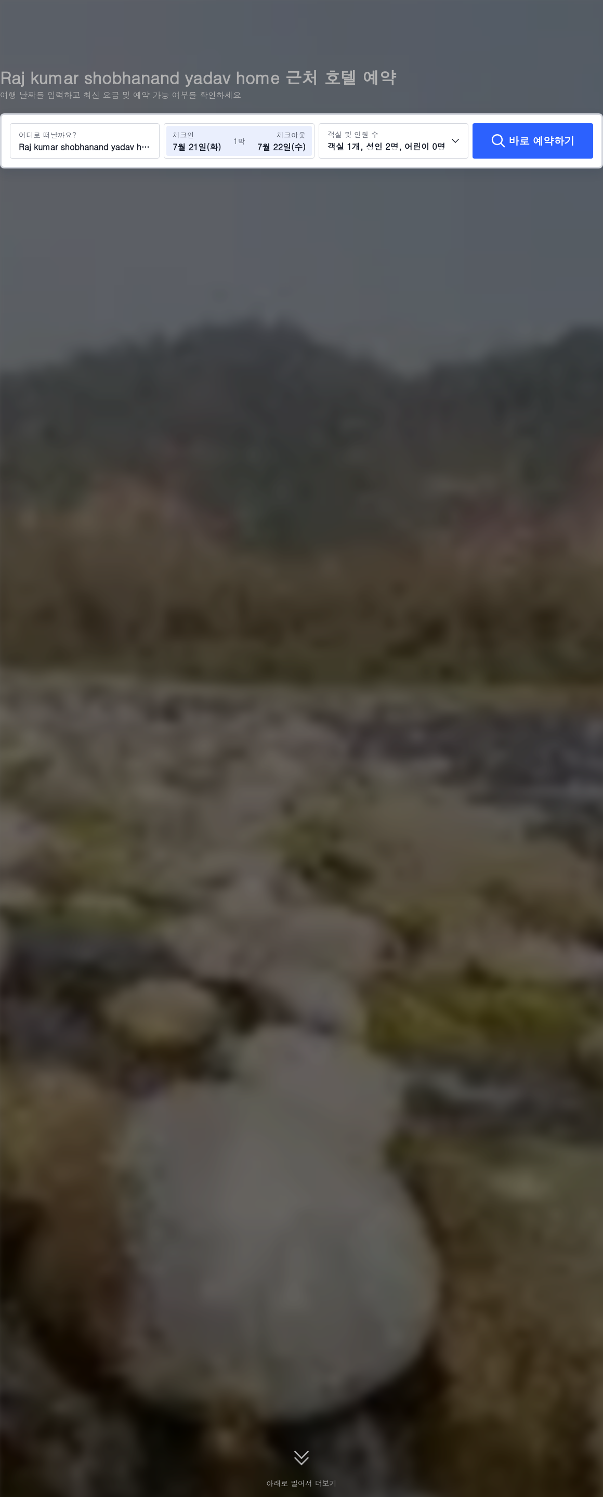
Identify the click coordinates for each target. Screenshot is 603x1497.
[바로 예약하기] (533, 141)
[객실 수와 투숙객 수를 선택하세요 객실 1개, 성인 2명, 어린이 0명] (393, 141)
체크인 (183, 134)
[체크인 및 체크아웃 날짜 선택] (201, 141)
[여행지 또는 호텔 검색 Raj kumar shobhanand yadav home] (85, 141)
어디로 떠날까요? (47, 134)
